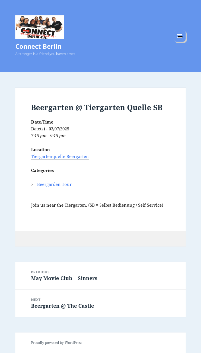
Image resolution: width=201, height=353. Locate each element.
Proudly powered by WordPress (56, 342)
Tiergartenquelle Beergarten (60, 156)
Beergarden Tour (54, 184)
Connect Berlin (38, 46)
